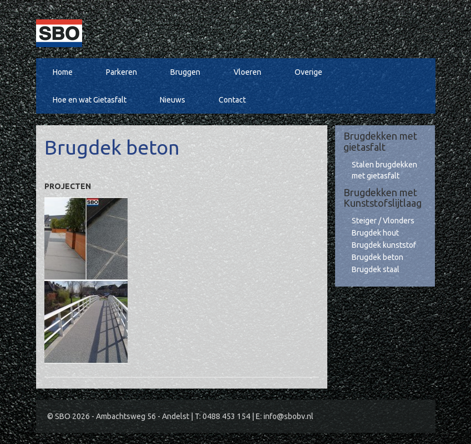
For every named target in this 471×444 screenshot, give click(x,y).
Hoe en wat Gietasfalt (89, 99)
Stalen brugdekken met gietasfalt (384, 170)
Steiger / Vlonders (383, 220)
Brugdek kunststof (384, 245)
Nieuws (172, 99)
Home (63, 72)
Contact (232, 99)
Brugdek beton (377, 257)
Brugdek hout (375, 232)
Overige (308, 72)
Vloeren (247, 72)
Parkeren (121, 72)
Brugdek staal (375, 269)
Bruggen (185, 72)
